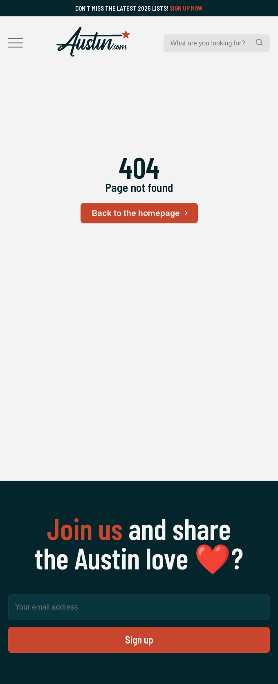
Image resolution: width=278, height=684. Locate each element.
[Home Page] (93, 42)
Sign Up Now (186, 8)
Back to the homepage (141, 213)
